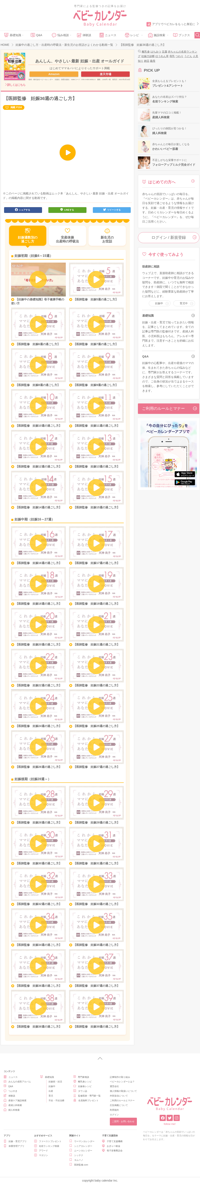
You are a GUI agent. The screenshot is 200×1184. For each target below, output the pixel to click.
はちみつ (155, 51)
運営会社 (114, 1086)
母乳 (172, 56)
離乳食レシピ (82, 1081)
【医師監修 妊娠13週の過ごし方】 (96, 466)
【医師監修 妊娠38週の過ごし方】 (38, 1026)
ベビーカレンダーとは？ (122, 1081)
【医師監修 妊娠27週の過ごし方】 (96, 766)
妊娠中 (159, 303)
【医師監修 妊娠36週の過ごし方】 (38, 985)
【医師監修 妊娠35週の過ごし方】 (96, 944)
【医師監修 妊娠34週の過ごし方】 (38, 944)
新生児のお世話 (107, 235)
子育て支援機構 (112, 1141)
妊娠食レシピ (82, 1086)
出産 (51, 1091)
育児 (51, 1095)
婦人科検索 (12, 1109)
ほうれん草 (162, 56)
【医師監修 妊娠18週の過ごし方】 (38, 603)
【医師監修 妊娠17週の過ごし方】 (96, 563)
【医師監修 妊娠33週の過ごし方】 (96, 904)
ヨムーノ (76, 1160)
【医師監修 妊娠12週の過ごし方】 (38, 466)
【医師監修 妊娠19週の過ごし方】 (96, 603)
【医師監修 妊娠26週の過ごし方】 (38, 766)
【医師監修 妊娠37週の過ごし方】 (96, 985)
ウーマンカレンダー (81, 1141)
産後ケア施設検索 (15, 1100)
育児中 (184, 303)
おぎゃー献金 (111, 1146)
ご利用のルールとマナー (169, 408)
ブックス (181, 35)
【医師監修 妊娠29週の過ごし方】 (96, 822)
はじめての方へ (158, 182)
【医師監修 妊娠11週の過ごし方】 (96, 425)
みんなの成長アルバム (17, 1081)
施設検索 (156, 35)
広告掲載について (119, 1105)
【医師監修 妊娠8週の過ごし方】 (37, 385)
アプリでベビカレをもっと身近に (173, 24)
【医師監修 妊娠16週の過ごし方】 (38, 563)
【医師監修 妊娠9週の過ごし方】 (95, 385)
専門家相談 (81, 1077)
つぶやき (10, 1091)
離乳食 (146, 51)
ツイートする (112, 209)
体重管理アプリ (14, 1146)
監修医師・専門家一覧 (87, 1095)
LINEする (67, 209)
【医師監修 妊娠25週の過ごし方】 (96, 726)
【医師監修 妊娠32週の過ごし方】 (38, 904)
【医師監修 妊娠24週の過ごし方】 (38, 726)
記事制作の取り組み (120, 1077)
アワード (41, 1150)
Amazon (53, 74)
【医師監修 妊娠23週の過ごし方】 (96, 685)
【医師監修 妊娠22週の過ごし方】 (38, 685)
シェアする (22, 209)
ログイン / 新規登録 (174, 237)
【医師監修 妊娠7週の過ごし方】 (95, 344)
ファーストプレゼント (47, 1141)
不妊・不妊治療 (56, 1100)
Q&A (36, 35)
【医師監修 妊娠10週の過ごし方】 (38, 425)
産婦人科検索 (13, 1105)
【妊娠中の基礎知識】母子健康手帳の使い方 (37, 301)
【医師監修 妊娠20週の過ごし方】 (38, 644)
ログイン (114, 1114)
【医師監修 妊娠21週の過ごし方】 (96, 644)
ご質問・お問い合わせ (123, 1121)
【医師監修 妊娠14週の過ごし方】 (38, 507)
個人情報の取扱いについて (123, 1091)
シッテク (76, 1155)
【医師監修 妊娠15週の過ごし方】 (96, 507)
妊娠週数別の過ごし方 (28, 235)
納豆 (146, 60)
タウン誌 (80, 1091)
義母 (152, 60)
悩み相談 (60, 35)
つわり (179, 56)
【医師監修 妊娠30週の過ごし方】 (38, 863)
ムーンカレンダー (80, 1150)
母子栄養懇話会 (112, 1150)
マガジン (41, 1155)
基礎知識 (12, 35)
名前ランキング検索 (46, 1146)
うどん (188, 56)
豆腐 (164, 51)
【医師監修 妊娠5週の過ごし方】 (95, 299)
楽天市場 (105, 74)
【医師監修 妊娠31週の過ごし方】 (96, 863)
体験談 (84, 35)
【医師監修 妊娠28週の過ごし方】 (38, 822)
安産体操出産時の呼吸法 (67, 235)
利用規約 (114, 1110)
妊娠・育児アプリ (15, 1141)
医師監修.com (78, 1164)
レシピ (132, 35)
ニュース (107, 35)
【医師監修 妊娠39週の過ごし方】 (96, 1026)
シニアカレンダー (80, 1146)
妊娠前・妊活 (55, 1081)
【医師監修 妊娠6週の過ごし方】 (37, 344)
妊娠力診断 (148, 56)
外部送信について (119, 1095)
